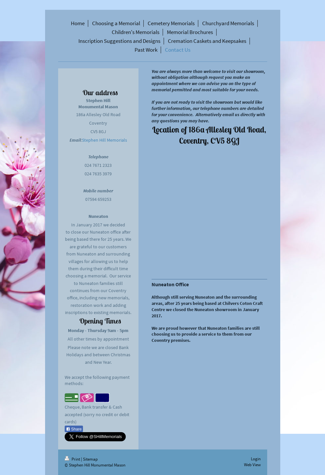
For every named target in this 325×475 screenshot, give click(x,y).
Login (256, 459)
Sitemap (90, 459)
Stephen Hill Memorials (104, 140)
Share (74, 429)
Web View (252, 464)
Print (73, 459)
